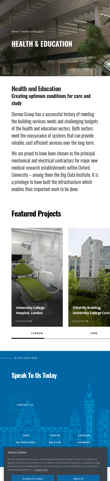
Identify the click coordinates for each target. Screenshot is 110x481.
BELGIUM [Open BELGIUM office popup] (55, 442)
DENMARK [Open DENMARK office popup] (84, 442)
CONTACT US (25, 404)
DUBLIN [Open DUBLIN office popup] (55, 435)
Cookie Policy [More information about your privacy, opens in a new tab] (41, 473)
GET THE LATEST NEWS (26, 358)
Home (15, 31)
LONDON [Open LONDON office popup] (84, 435)
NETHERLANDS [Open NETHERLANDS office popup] (26, 442)
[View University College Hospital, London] (37, 281)
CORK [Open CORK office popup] (26, 435)
